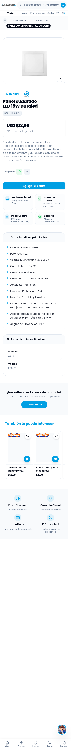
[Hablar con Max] (62, 730)
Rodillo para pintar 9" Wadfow (47, 469)
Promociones (37, 13)
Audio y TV (53, 13)
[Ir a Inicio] (5, 20)
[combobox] (45, 5)
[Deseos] (35, 744)
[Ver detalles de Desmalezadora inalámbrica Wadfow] (19, 447)
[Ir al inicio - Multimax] (8, 5)
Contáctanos (34, 404)
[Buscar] (63, 5)
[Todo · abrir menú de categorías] (8, 13)
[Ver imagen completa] (59, 79)
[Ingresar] (64, 744)
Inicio (25, 13)
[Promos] (21, 744)
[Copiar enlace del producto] (27, 172)
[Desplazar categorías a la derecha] (64, 13)
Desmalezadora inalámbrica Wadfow (17, 469)
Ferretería (19, 20)
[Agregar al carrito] (27, 459)
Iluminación (41, 20)
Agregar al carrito (34, 186)
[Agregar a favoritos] (28, 436)
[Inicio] (7, 744)
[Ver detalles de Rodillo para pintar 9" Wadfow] (47, 447)
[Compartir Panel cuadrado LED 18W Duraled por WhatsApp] (19, 172)
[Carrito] (50, 744)
